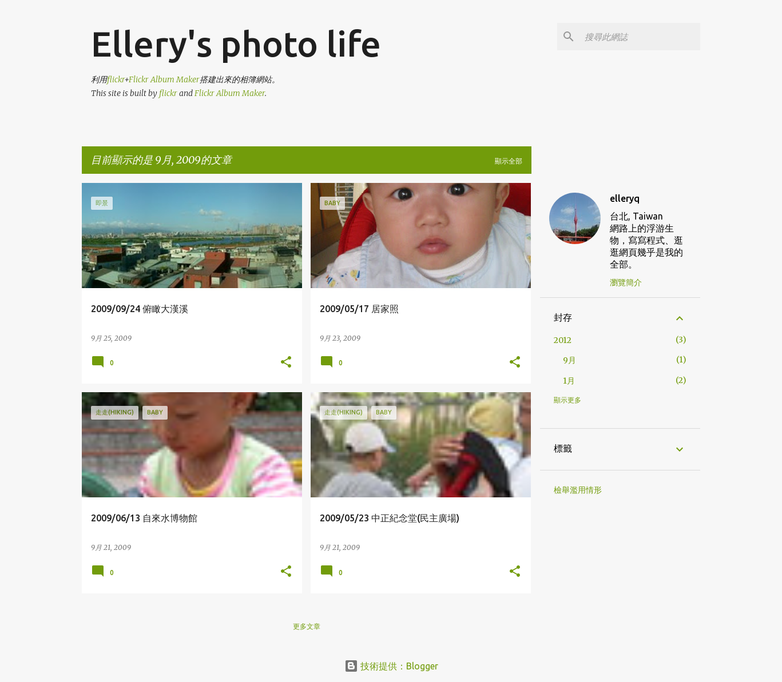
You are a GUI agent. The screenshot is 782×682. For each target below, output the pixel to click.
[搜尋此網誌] (640, 36)
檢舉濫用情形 (578, 490)
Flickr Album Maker (164, 79)
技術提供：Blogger (391, 666)
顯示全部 (508, 161)
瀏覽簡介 (626, 282)
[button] (286, 362)
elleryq (625, 198)
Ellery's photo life (236, 43)
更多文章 (306, 626)
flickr (115, 79)
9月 (569, 360)
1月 (569, 381)
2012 (562, 340)
